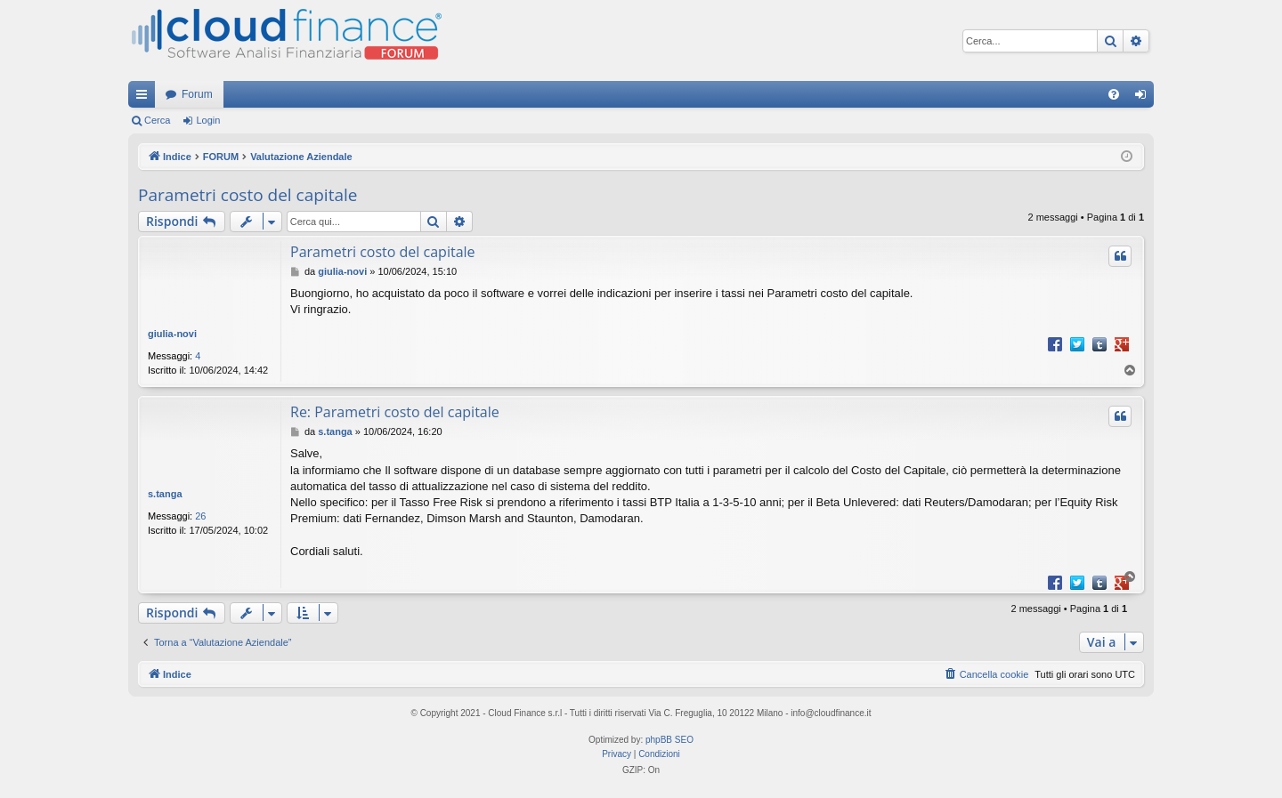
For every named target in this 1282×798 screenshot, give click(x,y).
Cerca (157, 120)
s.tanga (165, 493)
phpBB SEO (669, 740)
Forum (197, 94)
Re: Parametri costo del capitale (394, 412)
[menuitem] (1113, 94)
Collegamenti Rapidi (145, 98)
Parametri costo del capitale (247, 194)
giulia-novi (172, 333)
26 (200, 516)
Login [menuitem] (1144, 98)
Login (208, 120)
